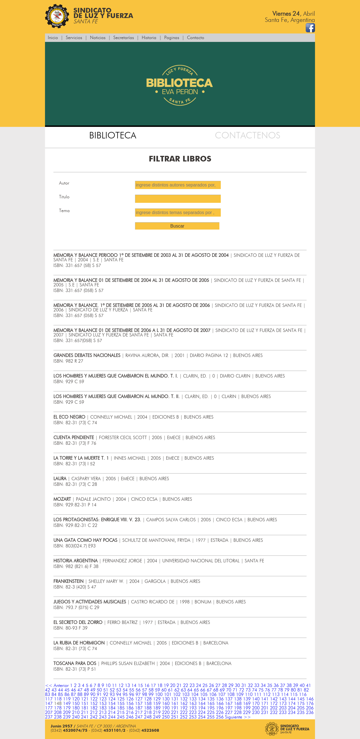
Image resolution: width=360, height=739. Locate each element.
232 (274, 712)
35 (269, 685)
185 (121, 708)
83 (47, 694)
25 (205, 685)
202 (274, 708)
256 (220, 717)
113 (276, 694)
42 (47, 690)
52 (112, 690)
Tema (64, 210)
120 (76, 699)
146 (310, 699)
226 (220, 712)
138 (238, 699)
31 (243, 685)
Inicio (53, 37)
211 (85, 712)
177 (49, 708)
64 (189, 690)
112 (267, 694)
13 (127, 685)
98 (144, 694)
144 (292, 699)
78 (280, 690)
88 (79, 694)
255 (211, 717)
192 (184, 708)
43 (54, 690)
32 (250, 685)
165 (211, 703)
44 (60, 690)
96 (131, 694)
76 (267, 690)
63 (183, 690)
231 (265, 712)
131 (175, 699)
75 (261, 690)
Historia (149, 37)
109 (240, 694)
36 (276, 685)
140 (256, 699)
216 (130, 712)
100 (159, 694)
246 (130, 717)
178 (58, 708)
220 (166, 712)
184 (112, 708)
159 (157, 703)
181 (85, 708)
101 (168, 694)
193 (193, 708)
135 (211, 699)
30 (237, 685)
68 (215, 690)
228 (238, 712)
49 (92, 690)
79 (286, 690)
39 (295, 685)
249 (157, 717)
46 (73, 690)
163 (193, 703)
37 (282, 685)
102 (177, 694)
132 (184, 699)
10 (108, 685)
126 (130, 699)
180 (76, 708)
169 (247, 703)
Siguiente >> (238, 717)
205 (301, 708)
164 (202, 703)
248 (148, 717)
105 (204, 694)
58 (151, 690)
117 (49, 699)
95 (125, 694)
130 (166, 699)
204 (292, 708)
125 (121, 699)
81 (299, 690)
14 (133, 685)
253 (193, 717)
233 (283, 712)
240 (76, 717)
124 (112, 699)
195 (211, 708)
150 (76, 703)
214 (112, 712)
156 (130, 703)
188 (148, 708)
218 (148, 712)
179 (67, 708)
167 (229, 703)
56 (138, 690)
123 (103, 699)
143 (283, 699)
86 (66, 694)
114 (285, 694)
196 (220, 708)
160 (166, 703)
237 (49, 717)
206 (310, 708)
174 (292, 703)
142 (274, 699)
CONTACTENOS (247, 135)
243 (103, 717)
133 (193, 699)
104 (195, 694)
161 (175, 703)
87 (73, 694)
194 (202, 708)
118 (58, 699)
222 (184, 712)
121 (85, 699)
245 (121, 717)
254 (202, 717)
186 (130, 708)
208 (58, 712)
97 (138, 694)
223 (193, 712)
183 (103, 708)
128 (148, 699)
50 (99, 690)
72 (241, 690)
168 (238, 703)
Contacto (195, 37)
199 (247, 708)
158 (148, 703)
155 (121, 703)
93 (112, 694)
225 (211, 712)
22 (185, 685)
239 (67, 717)
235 (301, 712)
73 (248, 690)
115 (294, 694)
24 (198, 685)
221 (175, 712)
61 (170, 690)
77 (273, 690)
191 (175, 708)
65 (196, 690)
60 (163, 690)
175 (301, 703)
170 (256, 703)
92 (105, 694)
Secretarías (123, 37)
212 (94, 712)
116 (303, 694)
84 (54, 694)
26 (211, 685)
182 (94, 708)
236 (310, 712)
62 (176, 690)
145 (301, 699)
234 (292, 712)
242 (94, 717)
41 (308, 685)
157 (139, 703)
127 (139, 699)
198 (238, 708)
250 (166, 717)
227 (229, 712)
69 (222, 690)
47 (79, 690)
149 (67, 703)
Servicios (74, 37)
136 (220, 699)
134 (202, 699)
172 (274, 703)
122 (94, 699)
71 (235, 690)
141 (265, 699)
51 (105, 690)
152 (94, 703)
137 (229, 699)
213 (103, 712)
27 (217, 685)
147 (49, 703)
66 (202, 690)
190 (166, 708)
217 (139, 712)
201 (265, 708)
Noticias (97, 37)
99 (151, 694)
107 (222, 694)
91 (99, 694)
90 (92, 694)
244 (112, 717)
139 (247, 699)
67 (209, 690)
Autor (64, 183)
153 (103, 703)
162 (184, 703)
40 (302, 685)
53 (118, 690)
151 (85, 703)
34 (263, 685)
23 (192, 685)
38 (289, 685)
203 (283, 708)
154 (112, 703)
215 (121, 712)
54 (125, 690)
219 (157, 712)
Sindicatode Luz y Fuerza (89, 16)
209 (67, 712)
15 (140, 685)
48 (86, 690)
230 (256, 712)
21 (179, 685)
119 (67, 699)
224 (202, 712)
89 (86, 694)
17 (153, 685)
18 (159, 685)
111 (258, 694)
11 (114, 685)
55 (131, 690)
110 (249, 694)
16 (146, 685)
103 (186, 694)
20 (172, 685)
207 (49, 712)
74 (254, 690)
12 (120, 685)
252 (184, 717)
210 (76, 712)
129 (157, 699)
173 (283, 703)
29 (230, 685)
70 (228, 690)
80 (293, 690)
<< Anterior (57, 685)
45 (66, 690)
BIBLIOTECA (112, 135)
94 (118, 694)
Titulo (64, 197)
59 (157, 690)
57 (144, 690)
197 (229, 708)
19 (166, 685)
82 (306, 690)
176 (310, 703)
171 (265, 703)
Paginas (171, 37)
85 (60, 694)
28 (224, 685)
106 (213, 694)
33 (256, 685)
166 (220, 703)
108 (231, 694)
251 (175, 717)
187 (139, 708)
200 (256, 708)
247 (139, 717)
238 (58, 717)
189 (157, 708)
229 (247, 712)
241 (85, 717)
